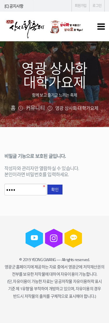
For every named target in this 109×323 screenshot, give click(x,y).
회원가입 (81, 5)
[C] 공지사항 (14, 6)
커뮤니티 (35, 108)
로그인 (96, 5)
